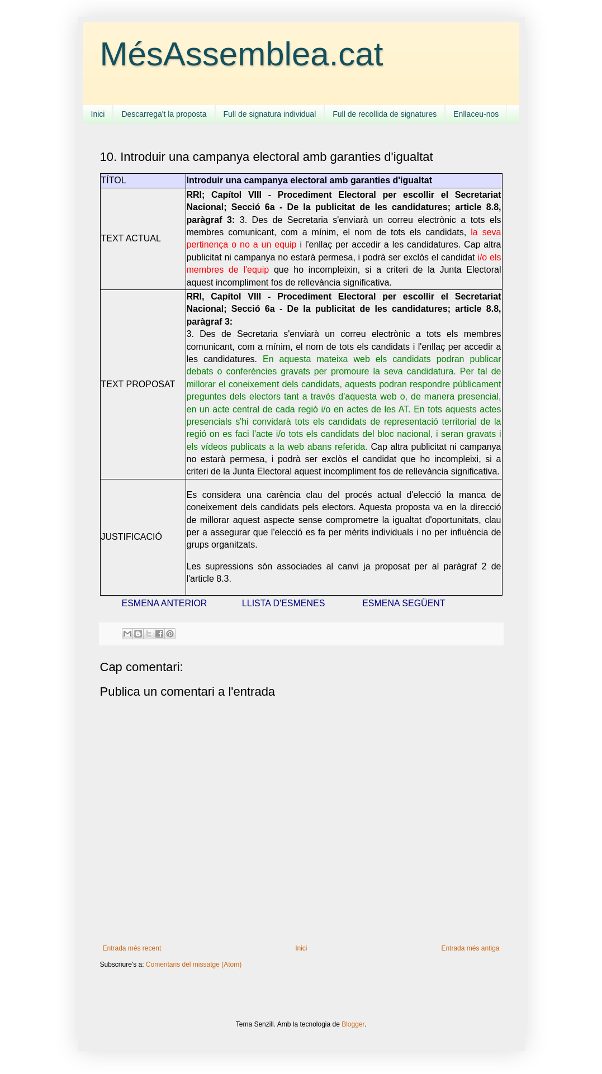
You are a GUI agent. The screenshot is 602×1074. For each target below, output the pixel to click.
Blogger (353, 1024)
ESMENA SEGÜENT (403, 603)
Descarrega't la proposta (163, 114)
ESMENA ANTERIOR (164, 603)
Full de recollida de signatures (385, 114)
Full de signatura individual (270, 114)
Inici (98, 114)
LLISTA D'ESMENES (283, 603)
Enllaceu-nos (476, 114)
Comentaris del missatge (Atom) (193, 964)
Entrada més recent (132, 948)
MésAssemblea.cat (241, 54)
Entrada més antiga (470, 948)
